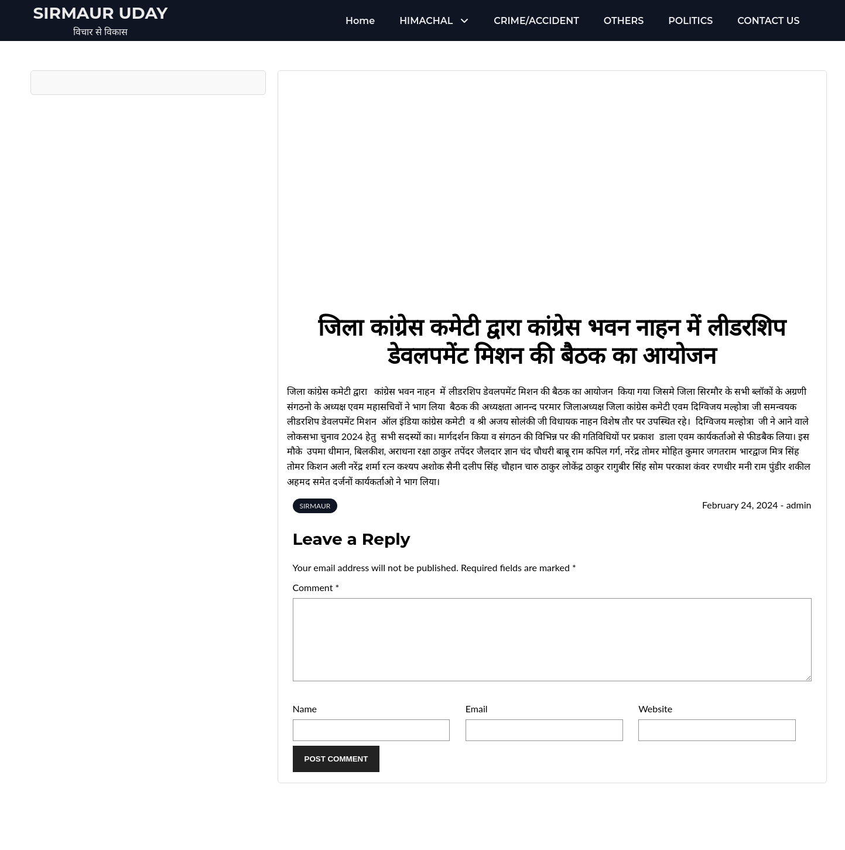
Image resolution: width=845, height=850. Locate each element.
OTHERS (624, 20)
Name (305, 722)
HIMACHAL (426, 20)
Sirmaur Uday (100, 13)
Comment (316, 587)
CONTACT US (768, 20)
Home (360, 20)
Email (477, 722)
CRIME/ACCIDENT (536, 20)
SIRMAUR (315, 505)
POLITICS (690, 20)
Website (655, 722)
